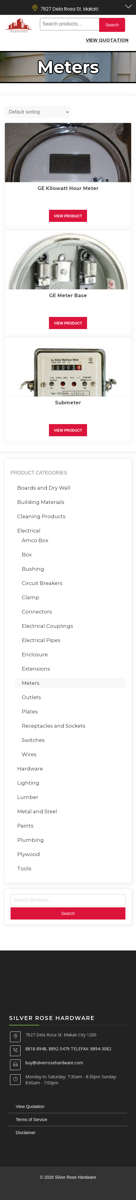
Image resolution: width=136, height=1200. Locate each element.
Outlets (31, 697)
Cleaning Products (41, 516)
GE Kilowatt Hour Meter (68, 188)
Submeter (68, 403)
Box (27, 555)
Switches (33, 740)
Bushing (33, 569)
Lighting (28, 783)
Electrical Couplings (47, 626)
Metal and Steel (37, 811)
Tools (24, 868)
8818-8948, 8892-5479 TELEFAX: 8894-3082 (68, 1049)
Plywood (28, 854)
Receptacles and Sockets (54, 726)
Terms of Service (31, 1119)
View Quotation (107, 40)
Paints (25, 826)
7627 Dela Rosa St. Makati (69, 9)
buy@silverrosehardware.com (54, 1063)
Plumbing (30, 840)
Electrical (28, 531)
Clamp (30, 597)
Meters (31, 683)
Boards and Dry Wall (43, 488)
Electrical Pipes (41, 640)
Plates (30, 712)
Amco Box (35, 540)
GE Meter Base (68, 295)
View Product (68, 216)
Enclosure (35, 654)
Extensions (36, 669)
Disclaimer (25, 1132)
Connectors (37, 612)
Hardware (30, 769)
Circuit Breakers (42, 583)
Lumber (27, 797)
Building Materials (40, 502)
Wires (29, 754)
